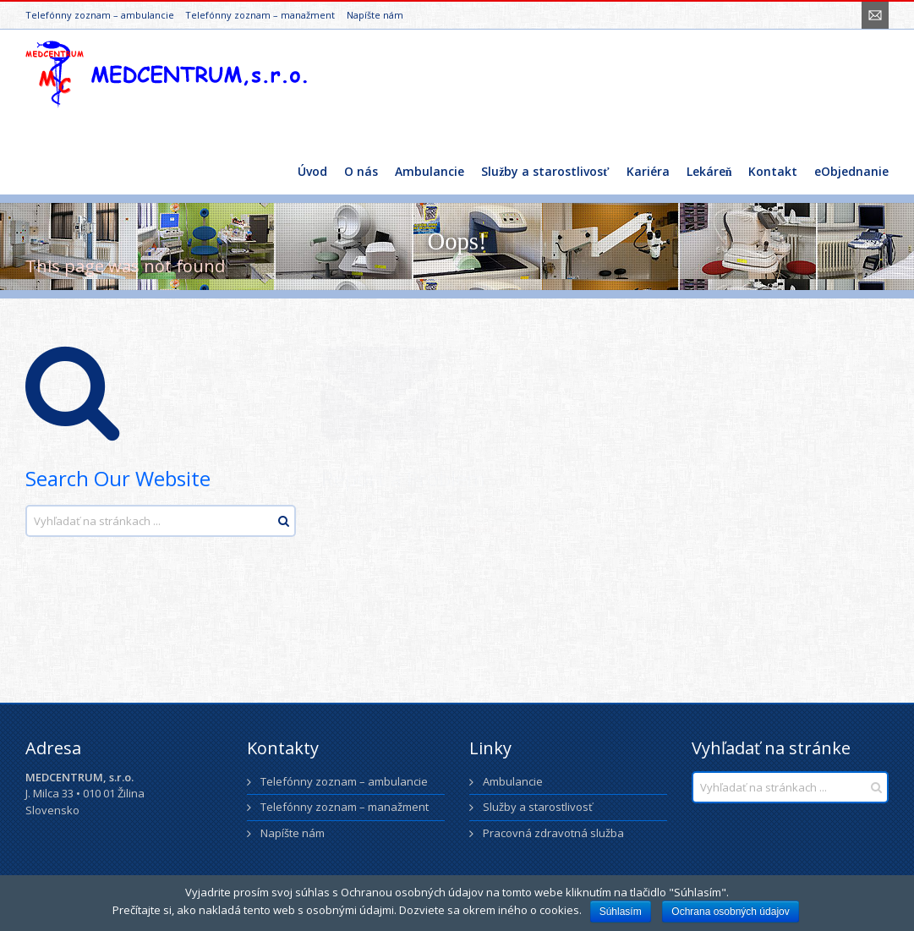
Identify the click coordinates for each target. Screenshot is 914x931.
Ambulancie (513, 781)
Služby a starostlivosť (538, 806)
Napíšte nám (375, 14)
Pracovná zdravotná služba (553, 833)
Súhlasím (620, 911)
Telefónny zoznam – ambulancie (99, 14)
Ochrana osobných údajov (730, 911)
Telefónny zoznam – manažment (260, 14)
